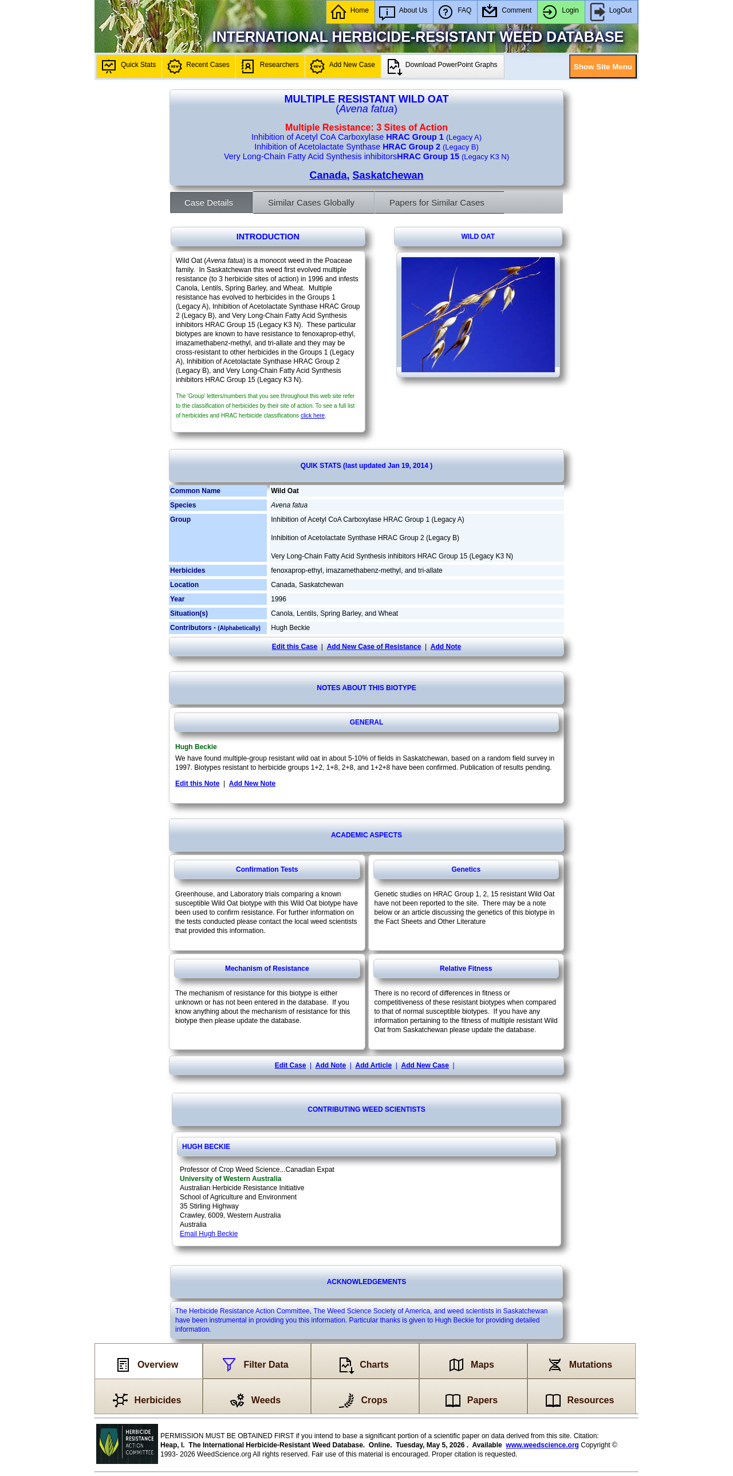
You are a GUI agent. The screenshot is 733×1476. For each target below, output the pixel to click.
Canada (327, 175)
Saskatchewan (387, 175)
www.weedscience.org (542, 1445)
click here (313, 415)
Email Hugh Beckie (209, 1234)
